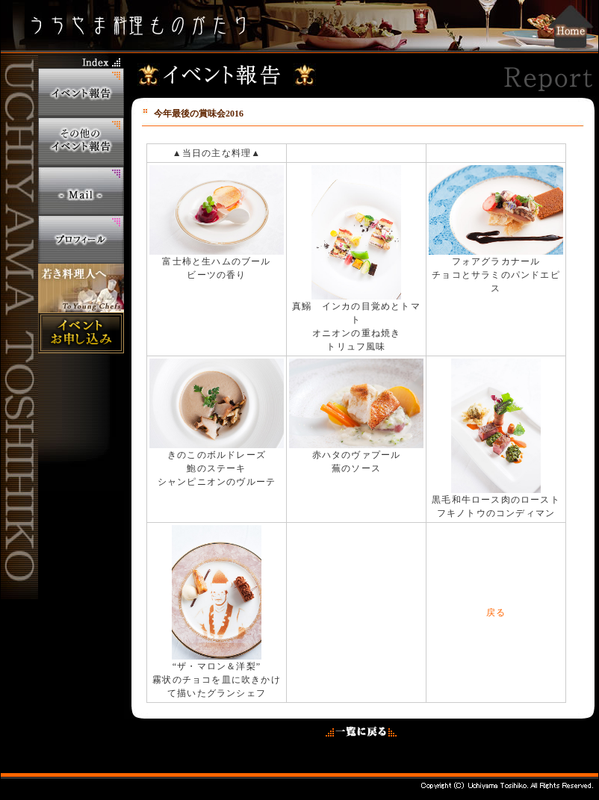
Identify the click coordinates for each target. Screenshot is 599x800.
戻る (496, 612)
